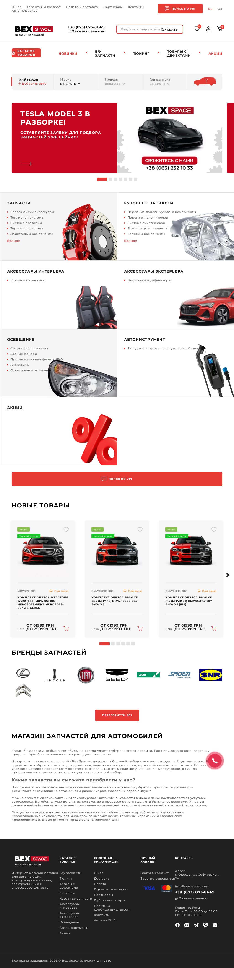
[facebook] (177, 925)
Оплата (100, 884)
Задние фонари (23, 354)
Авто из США (105, 920)
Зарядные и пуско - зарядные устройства (162, 348)
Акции (215, 54)
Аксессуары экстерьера (70, 915)
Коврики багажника (27, 280)
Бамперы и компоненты (147, 228)
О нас (16, 7)
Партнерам (112, 7)
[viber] (205, 925)
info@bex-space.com (192, 886)
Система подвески (26, 223)
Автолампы (19, 365)
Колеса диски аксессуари (32, 212)
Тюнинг (141, 54)
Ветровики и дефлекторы (149, 280)
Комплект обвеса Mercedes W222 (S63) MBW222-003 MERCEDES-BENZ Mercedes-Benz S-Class (42, 602)
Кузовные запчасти (76, 898)
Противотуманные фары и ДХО (36, 359)
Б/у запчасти (105, 53)
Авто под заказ (24, 10)
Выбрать (68, 84)
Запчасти (67, 893)
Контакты (136, 7)
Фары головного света (29, 348)
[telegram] (196, 925)
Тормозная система (26, 228)
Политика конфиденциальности (112, 907)
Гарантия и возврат (44, 7)
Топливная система (26, 217)
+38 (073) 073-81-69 (86, 27)
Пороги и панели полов (147, 217)
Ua (220, 8)
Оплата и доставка (82, 7)
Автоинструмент (73, 927)
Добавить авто (32, 83)
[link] (117, 138)
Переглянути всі (117, 715)
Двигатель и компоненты (31, 234)
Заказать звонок (86, 31)
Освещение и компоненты (32, 370)
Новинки (68, 54)
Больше (13, 240)
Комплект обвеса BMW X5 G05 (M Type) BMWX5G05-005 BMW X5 (114, 601)
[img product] (42, 551)
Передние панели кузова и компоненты (161, 212)
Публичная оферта (110, 900)
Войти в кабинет (154, 873)
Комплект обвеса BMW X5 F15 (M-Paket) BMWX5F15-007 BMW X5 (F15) (188, 601)
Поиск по (180, 8)
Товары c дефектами (179, 53)
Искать (169, 29)
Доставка (101, 878)
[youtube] (215, 925)
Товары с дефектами (69, 885)
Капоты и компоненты (146, 234)
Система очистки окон (146, 223)
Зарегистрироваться (157, 878)
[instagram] (186, 925)
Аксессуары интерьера (70, 905)
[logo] (34, 29)
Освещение (69, 922)
